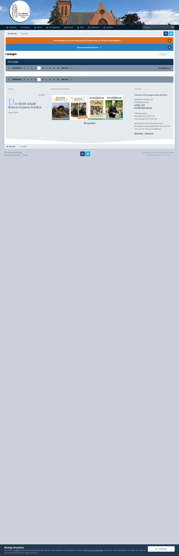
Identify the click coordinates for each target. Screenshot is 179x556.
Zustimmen (161, 549)
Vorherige (16, 68)
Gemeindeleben (54, 27)
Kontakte (109, 27)
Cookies (16, 550)
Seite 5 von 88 (82, 68)
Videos (39, 27)
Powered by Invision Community (158, 542)
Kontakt (25, 542)
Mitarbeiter (138, 521)
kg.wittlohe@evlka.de (143, 495)
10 (58, 68)
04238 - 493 (139, 492)
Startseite (12, 27)
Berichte (70, 27)
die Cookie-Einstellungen (94, 550)
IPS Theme (8, 540)
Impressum (149, 521)
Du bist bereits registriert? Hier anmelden (147, 12)
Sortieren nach (164, 68)
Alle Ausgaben (89, 510)
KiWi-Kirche (94, 27)
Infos (82, 27)
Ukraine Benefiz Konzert (87, 47)
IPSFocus (18, 540)
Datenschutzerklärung (12, 542)
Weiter (65, 68)
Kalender (26, 27)
